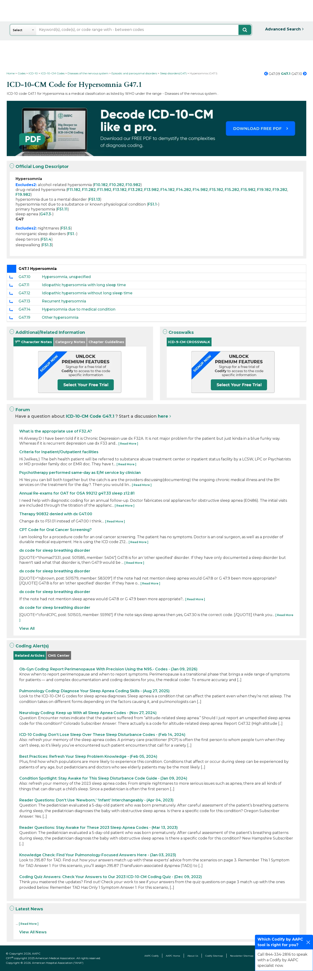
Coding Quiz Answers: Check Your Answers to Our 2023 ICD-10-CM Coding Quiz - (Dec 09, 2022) (110, 877)
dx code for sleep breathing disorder (54, 550)
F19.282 (280, 189)
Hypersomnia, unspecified (66, 277)
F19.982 (23, 194)
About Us (192, 955)
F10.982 (133, 185)
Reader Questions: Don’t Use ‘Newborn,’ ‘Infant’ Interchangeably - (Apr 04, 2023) (96, 800)
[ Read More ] (128, 443)
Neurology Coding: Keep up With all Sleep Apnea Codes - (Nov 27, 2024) (87, 713)
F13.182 (120, 189)
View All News (33, 932)
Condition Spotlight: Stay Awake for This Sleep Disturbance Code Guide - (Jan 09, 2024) (103, 778)
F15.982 (248, 189)
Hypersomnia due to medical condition (78, 309)
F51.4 (46, 239)
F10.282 (116, 185)
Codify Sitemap (214, 955)
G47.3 (45, 214)
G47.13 (24, 301)
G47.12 (24, 293)
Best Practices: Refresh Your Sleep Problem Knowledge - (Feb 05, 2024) (88, 756)
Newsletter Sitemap (241, 955)
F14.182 (167, 189)
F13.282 (135, 189)
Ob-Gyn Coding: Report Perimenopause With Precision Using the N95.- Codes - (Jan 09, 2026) (108, 669)
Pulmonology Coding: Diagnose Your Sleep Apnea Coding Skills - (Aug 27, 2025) (94, 691)
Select (17, 30)
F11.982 (104, 189)
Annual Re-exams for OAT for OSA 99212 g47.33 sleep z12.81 (77, 493)
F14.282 (183, 189)
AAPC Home (173, 955)
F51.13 (94, 199)
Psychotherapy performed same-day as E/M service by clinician (80, 472)
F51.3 (47, 245)
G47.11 (24, 285)
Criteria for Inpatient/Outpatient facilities (58, 452)
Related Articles (30, 655)
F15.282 (232, 189)
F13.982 (151, 189)
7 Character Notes (33, 341)
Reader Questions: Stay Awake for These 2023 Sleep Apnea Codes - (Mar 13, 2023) (98, 827)
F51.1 (152, 204)
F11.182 (73, 189)
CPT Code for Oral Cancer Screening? (55, 530)
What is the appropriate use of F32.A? (55, 431)
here (163, 416)
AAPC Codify (151, 955)
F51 (71, 234)
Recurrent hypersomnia (64, 301)
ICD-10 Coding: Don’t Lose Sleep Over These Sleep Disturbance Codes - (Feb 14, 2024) (102, 734)
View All (27, 628)
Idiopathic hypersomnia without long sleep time (87, 293)
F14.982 (200, 189)
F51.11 (62, 209)
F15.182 (216, 189)
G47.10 (24, 277)
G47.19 (24, 317)
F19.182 (264, 189)
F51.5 (66, 228)
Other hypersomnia (60, 317)
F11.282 (89, 189)
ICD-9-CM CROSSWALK (189, 342)
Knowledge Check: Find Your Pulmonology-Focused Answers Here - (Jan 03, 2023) (97, 855)
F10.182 (101, 185)
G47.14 (24, 309)
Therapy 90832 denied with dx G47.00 (55, 514)
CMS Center (59, 655)
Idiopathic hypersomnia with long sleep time (84, 285)
